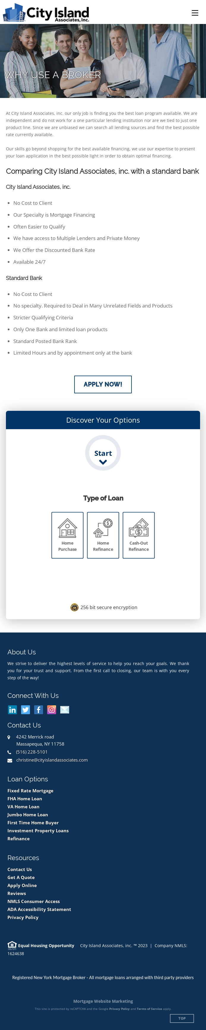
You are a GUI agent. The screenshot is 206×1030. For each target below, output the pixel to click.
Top (182, 1019)
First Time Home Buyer (33, 822)
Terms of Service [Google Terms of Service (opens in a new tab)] (149, 1009)
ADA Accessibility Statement (39, 909)
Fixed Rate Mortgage (30, 791)
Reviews (16, 893)
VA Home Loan (23, 806)
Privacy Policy (23, 917)
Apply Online (22, 885)
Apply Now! (103, 384)
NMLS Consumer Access (33, 901)
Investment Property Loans (38, 830)
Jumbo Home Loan (27, 814)
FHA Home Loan (24, 799)
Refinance (18, 838)
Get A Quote (21, 877)
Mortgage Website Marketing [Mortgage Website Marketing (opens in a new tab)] (103, 1001)
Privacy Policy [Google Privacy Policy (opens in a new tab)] (119, 1009)
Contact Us (19, 869)
